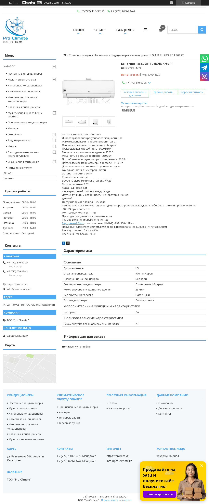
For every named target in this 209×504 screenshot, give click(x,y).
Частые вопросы (119, 408)
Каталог (99, 30)
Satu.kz (122, 496)
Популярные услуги (20, 168)
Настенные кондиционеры (111, 55)
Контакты (164, 413)
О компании (166, 403)
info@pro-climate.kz (19, 289)
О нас (7, 173)
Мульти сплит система (22, 79)
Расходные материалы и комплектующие (23, 153)
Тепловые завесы (70, 417)
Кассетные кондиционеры (24, 91)
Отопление (15, 134)
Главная (78, 30)
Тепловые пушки (69, 423)
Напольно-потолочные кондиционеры (22, 99)
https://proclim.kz (17, 284)
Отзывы (9, 178)
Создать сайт (51, 2)
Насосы (12, 146)
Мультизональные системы (26, 439)
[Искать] (202, 30)
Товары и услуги (80, 55)
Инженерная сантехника (23, 162)
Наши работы (125, 30)
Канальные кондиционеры (25, 85)
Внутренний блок (73, 223)
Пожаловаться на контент (116, 500)
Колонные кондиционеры (24, 107)
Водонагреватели (19, 140)
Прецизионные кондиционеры (27, 122)
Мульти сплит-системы (23, 408)
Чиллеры (13, 128)
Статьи (113, 403)
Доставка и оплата (170, 408)
